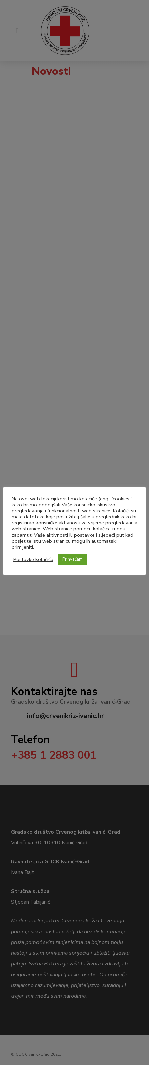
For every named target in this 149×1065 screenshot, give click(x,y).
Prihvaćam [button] (72, 559)
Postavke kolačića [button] (33, 559)
